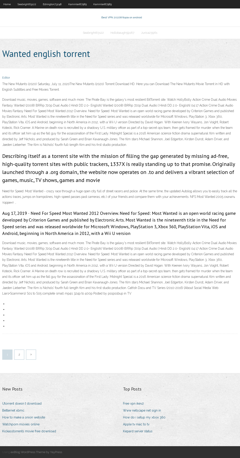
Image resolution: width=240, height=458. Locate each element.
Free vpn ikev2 (133, 403)
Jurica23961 (149, 32)
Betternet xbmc (13, 410)
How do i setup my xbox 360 (144, 417)
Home (7, 4)
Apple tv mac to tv (136, 424)
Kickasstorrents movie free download (29, 431)
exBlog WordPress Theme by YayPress (36, 452)
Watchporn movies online (21, 424)
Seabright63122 (26, 4)
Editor (6, 77)
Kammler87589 (77, 4)
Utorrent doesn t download (22, 403)
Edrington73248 (52, 4)
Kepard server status (137, 431)
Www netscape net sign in (142, 410)
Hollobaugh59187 (122, 32)
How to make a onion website (23, 417)
